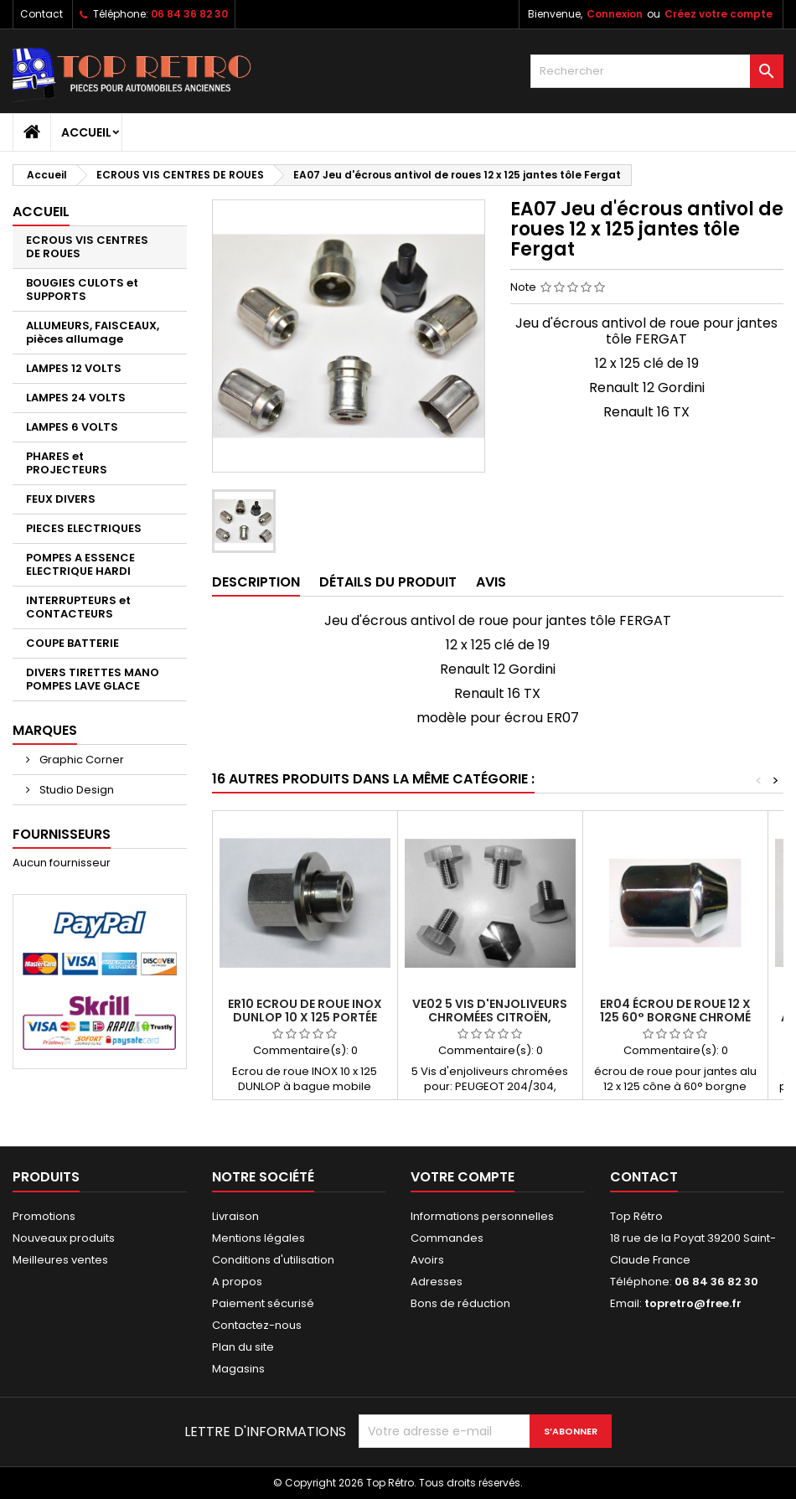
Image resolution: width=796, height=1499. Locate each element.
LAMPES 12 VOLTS (73, 368)
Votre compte (462, 1176)
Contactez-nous (257, 1325)
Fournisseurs (62, 834)
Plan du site (243, 1347)
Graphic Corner (80, 760)
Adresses (437, 1282)
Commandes (447, 1238)
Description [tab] (256, 582)
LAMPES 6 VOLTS (72, 427)
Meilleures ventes (60, 1260)
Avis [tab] (491, 582)
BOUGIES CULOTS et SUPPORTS (82, 289)
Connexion (615, 14)
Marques (45, 730)
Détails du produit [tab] (388, 582)
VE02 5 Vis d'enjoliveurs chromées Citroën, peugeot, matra (489, 1017)
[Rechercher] (656, 71)
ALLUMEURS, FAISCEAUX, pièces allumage (92, 332)
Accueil (86, 132)
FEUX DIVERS (61, 499)
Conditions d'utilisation (273, 1260)
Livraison (235, 1216)
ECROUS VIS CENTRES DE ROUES (87, 246)
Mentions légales (258, 1238)
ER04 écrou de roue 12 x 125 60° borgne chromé (675, 1010)
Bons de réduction (460, 1303)
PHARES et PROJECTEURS (66, 463)
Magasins (238, 1369)
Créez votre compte (718, 14)
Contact (41, 14)
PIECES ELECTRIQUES (84, 528)
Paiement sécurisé (263, 1303)
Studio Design (75, 790)
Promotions (44, 1216)
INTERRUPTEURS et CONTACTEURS (78, 607)
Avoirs (427, 1260)
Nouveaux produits (64, 1238)
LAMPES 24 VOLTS (76, 398)
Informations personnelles (482, 1216)
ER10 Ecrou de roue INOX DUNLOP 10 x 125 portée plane (305, 1017)
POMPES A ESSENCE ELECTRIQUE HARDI (80, 564)
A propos (237, 1282)
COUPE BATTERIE (72, 643)
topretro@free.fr (693, 1303)
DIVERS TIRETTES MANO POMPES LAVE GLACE (92, 679)
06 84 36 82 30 (189, 14)
